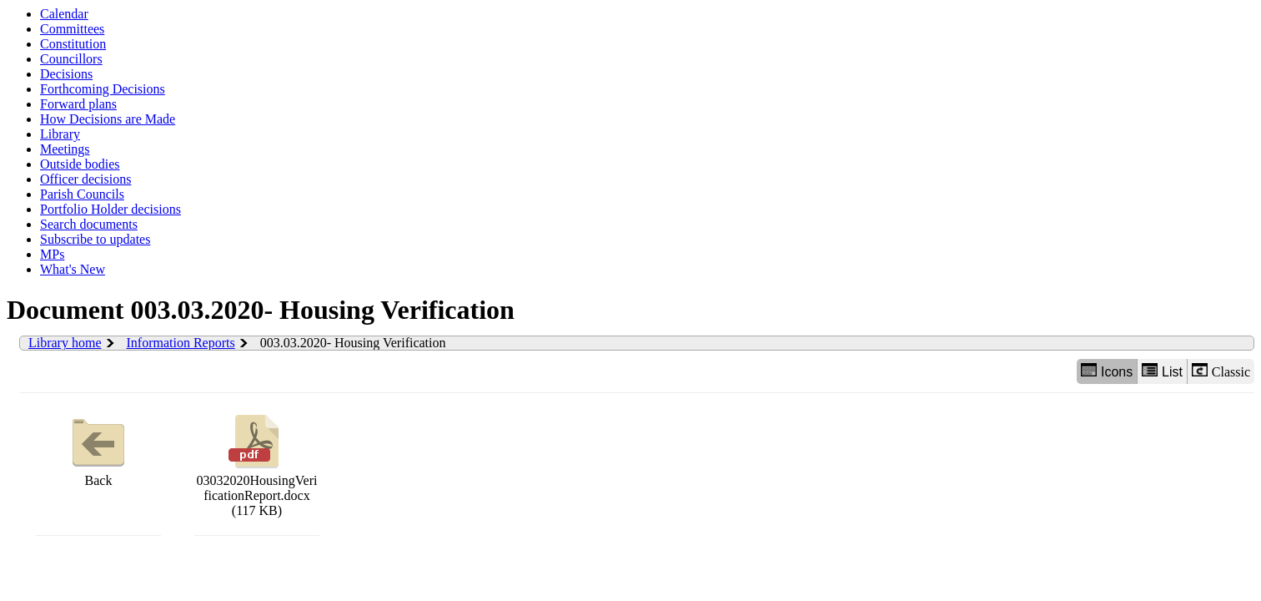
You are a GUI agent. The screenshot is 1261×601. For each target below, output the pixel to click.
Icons (1107, 371)
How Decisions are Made (107, 119)
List (1162, 371)
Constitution (73, 44)
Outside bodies (80, 164)
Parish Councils (82, 194)
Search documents (89, 224)
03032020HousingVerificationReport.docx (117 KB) (257, 464)
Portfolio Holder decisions (110, 209)
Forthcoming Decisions (102, 89)
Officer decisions (85, 179)
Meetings (65, 149)
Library (60, 134)
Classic (1221, 371)
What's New (72, 269)
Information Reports (181, 343)
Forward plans (78, 104)
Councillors (71, 59)
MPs (52, 254)
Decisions (66, 74)
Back (98, 448)
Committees (72, 29)
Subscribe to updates (95, 239)
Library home (65, 343)
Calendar (64, 14)
